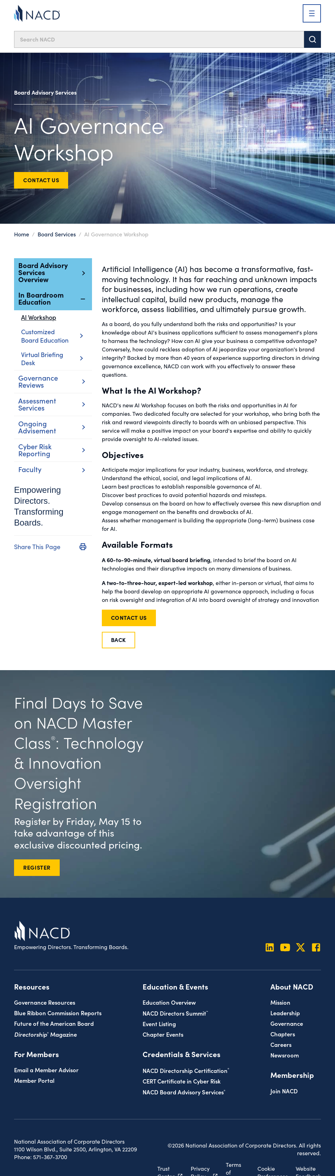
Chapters (282, 1034)
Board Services (57, 234)
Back (118, 639)
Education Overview (169, 1002)
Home (21, 234)
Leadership (285, 1013)
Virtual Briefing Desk (52, 358)
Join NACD (284, 1091)
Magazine (45, 1034)
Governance (286, 1023)
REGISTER (37, 867)
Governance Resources (44, 1002)
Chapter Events (163, 1034)
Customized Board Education (52, 336)
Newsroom (284, 1055)
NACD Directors (175, 1013)
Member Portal (34, 1080)
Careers (280, 1044)
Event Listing (159, 1023)
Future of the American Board (54, 1023)
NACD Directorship (186, 1070)
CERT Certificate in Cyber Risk (182, 1081)
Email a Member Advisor (46, 1070)
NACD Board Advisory (184, 1092)
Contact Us (41, 180)
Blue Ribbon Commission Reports (57, 1013)
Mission (280, 1002)
